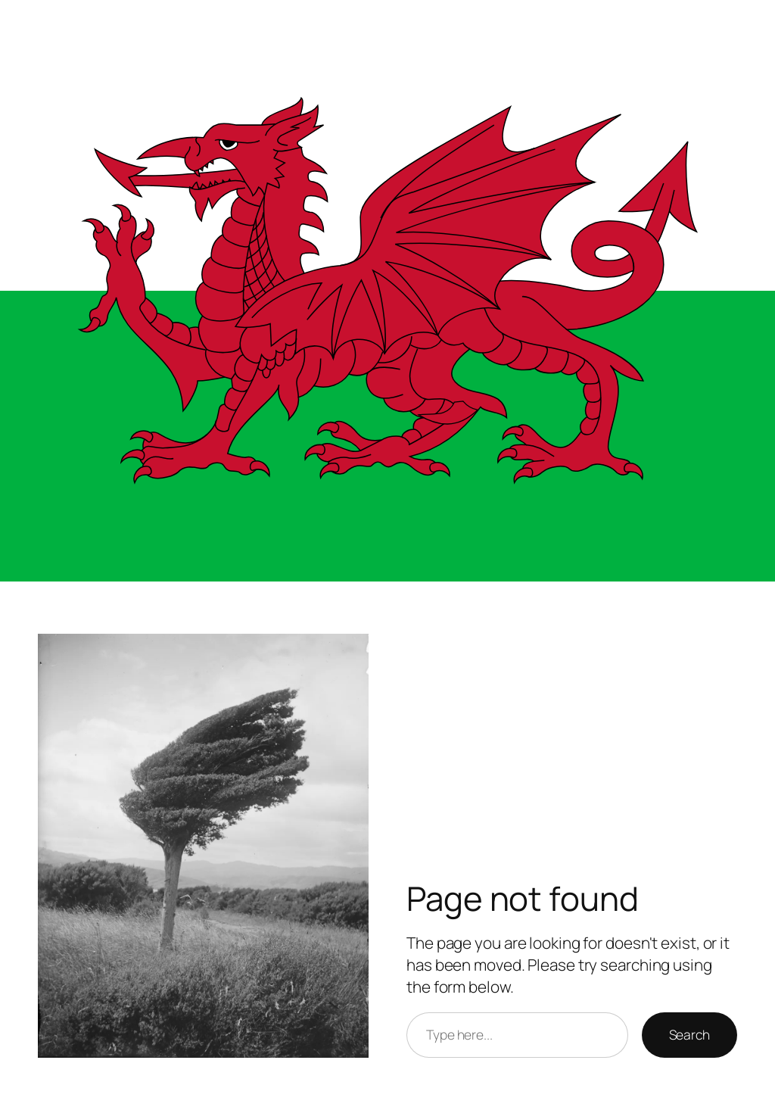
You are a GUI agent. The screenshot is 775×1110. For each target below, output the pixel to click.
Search (689, 1034)
